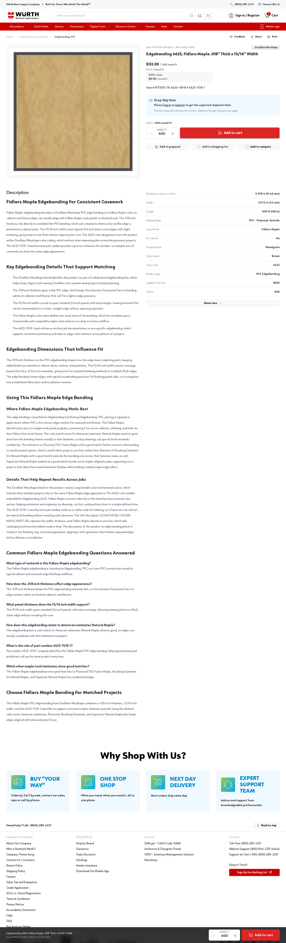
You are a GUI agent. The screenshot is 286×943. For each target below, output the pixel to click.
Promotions (77, 26)
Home (9, 36)
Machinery (150, 860)
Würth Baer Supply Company (23, 4)
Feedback (237, 36)
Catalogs (81, 860)
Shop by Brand (85, 843)
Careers (150, 26)
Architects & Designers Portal (162, 849)
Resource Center (127, 26)
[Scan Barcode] (208, 15)
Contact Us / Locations (20, 860)
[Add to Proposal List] (167, 146)
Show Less (213, 303)
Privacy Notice (15, 904)
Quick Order (41, 26)
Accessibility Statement (21, 910)
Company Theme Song (20, 854)
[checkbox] (247, 146)
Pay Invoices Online (18, 926)
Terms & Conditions (18, 899)
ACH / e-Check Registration (23, 893)
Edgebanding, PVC (65, 36)
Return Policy (14, 865)
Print (272, 36)
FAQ (9, 921)
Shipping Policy (15, 871)
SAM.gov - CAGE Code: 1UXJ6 (162, 843)
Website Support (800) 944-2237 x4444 (254, 849)
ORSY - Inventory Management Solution (169, 854)
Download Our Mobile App (92, 871)
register (180, 105)
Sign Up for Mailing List (254, 872)
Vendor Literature (86, 865)
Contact (178, 26)
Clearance (82, 849)
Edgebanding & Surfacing (34, 36)
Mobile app (270, 26)
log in (167, 105)
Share (256, 36)
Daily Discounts (86, 854)
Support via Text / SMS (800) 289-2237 (253, 854)
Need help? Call (29, 825)
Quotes (59, 26)
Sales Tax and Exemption (21, 882)
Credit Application (17, 887)
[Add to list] (213, 146)
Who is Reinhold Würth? (20, 849)
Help (164, 26)
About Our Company (18, 843)
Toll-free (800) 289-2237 (245, 843)
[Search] (191, 15)
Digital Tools (100, 26)
